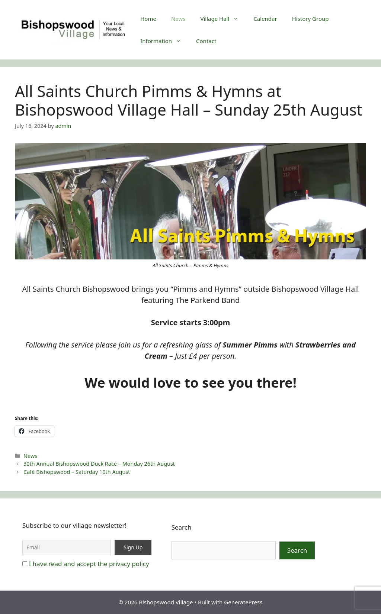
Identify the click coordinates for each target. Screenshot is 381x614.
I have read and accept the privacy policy (89, 563)
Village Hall (223, 18)
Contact (206, 41)
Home (148, 18)
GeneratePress (243, 602)
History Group (310, 18)
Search (182, 527)
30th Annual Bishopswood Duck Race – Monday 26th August (99, 463)
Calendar (265, 18)
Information (164, 41)
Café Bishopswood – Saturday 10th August (76, 471)
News (178, 18)
